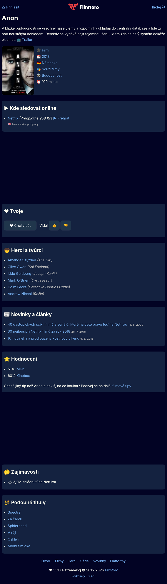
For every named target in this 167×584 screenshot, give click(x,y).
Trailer (27, 39)
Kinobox (23, 375)
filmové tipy (121, 386)
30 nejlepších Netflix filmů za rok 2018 (39, 331)
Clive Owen (17, 267)
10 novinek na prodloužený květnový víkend (43, 338)
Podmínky (78, 576)
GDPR (91, 576)
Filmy (59, 561)
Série (84, 561)
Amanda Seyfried (22, 260)
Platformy (118, 561)
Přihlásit (10, 7)
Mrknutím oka (19, 546)
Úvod (46, 561)
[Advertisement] (83, 167)
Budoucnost (52, 75)
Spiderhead (17, 526)
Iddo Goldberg (19, 273)
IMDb (20, 369)
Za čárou (15, 519)
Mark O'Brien (18, 280)
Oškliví (13, 539)
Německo (50, 63)
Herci (72, 561)
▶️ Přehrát (61, 118)
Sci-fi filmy (51, 69)
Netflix (13, 118)
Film (45, 50)
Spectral (15, 512)
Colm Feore (17, 287)
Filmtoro (111, 570)
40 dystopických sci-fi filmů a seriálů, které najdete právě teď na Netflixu (67, 324)
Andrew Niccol (20, 294)
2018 (46, 56)
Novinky (99, 561)
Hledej (157, 7)
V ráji (12, 532)
